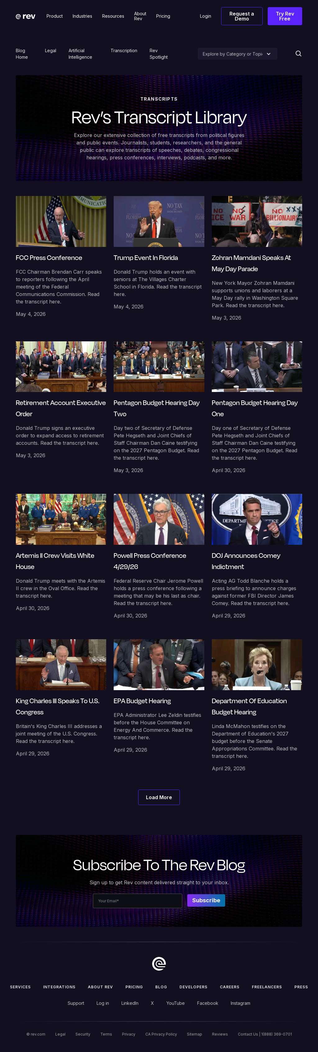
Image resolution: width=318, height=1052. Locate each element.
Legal (50, 50)
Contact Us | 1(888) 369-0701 (265, 1034)
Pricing (134, 987)
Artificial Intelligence (80, 54)
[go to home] (159, 964)
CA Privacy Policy (161, 1034)
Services (20, 987)
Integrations (59, 987)
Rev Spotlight (159, 54)
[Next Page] (159, 797)
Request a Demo (241, 16)
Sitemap (194, 1034)
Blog (161, 987)
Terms (106, 1034)
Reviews (220, 1034)
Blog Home (22, 54)
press (301, 987)
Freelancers (267, 987)
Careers (229, 987)
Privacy (128, 1034)
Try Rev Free (285, 16)
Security (82, 1034)
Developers (193, 987)
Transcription (124, 50)
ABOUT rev (100, 987)
